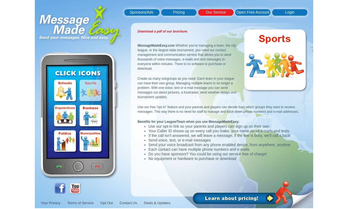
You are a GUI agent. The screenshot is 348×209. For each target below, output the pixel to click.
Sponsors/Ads (141, 12)
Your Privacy (51, 203)
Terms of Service (80, 203)
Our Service (216, 12)
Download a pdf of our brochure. (163, 31)
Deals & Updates (157, 203)
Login (289, 12)
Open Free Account (253, 12)
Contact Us (128, 203)
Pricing (179, 12)
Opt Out (106, 203)
